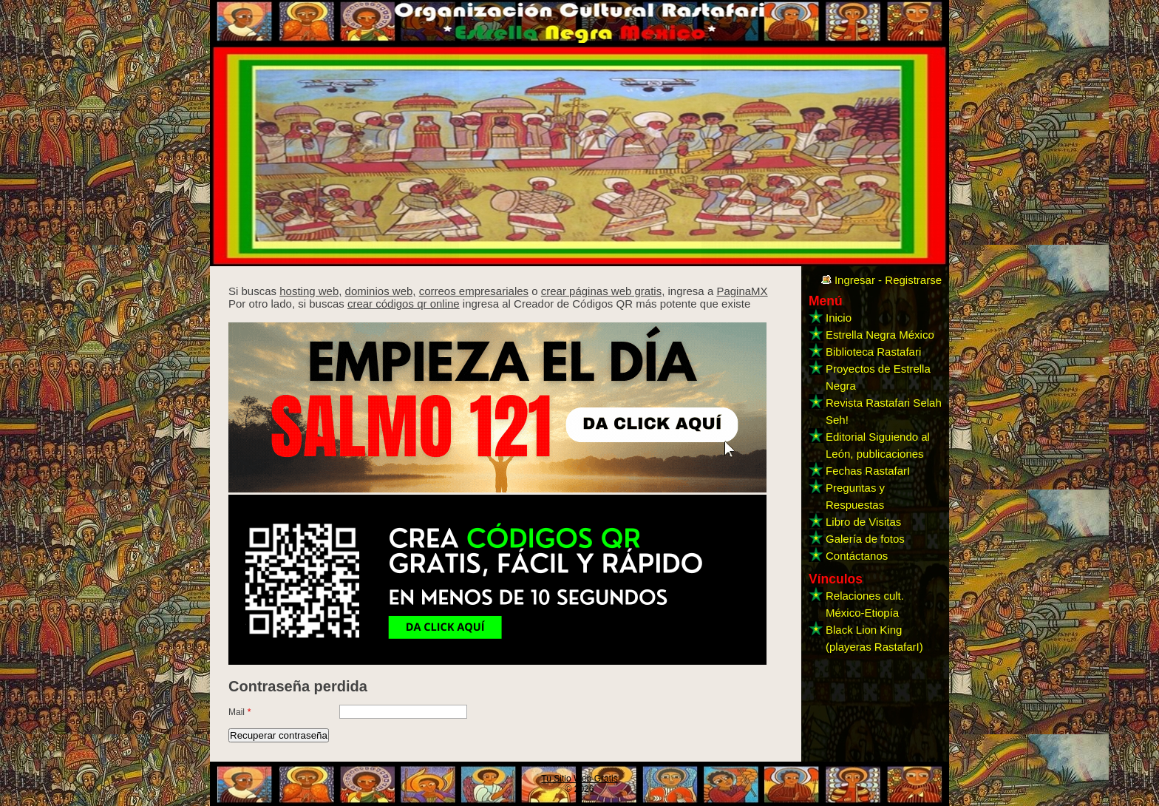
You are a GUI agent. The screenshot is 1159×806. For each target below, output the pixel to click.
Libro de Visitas (863, 521)
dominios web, (380, 291)
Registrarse (913, 280)
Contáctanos (857, 555)
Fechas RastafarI (868, 470)
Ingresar (855, 280)
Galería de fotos (865, 538)
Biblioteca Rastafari (873, 351)
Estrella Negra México (880, 334)
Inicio (839, 317)
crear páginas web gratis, (603, 291)
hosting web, (310, 291)
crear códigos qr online (403, 303)
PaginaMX (741, 291)
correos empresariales (473, 291)
